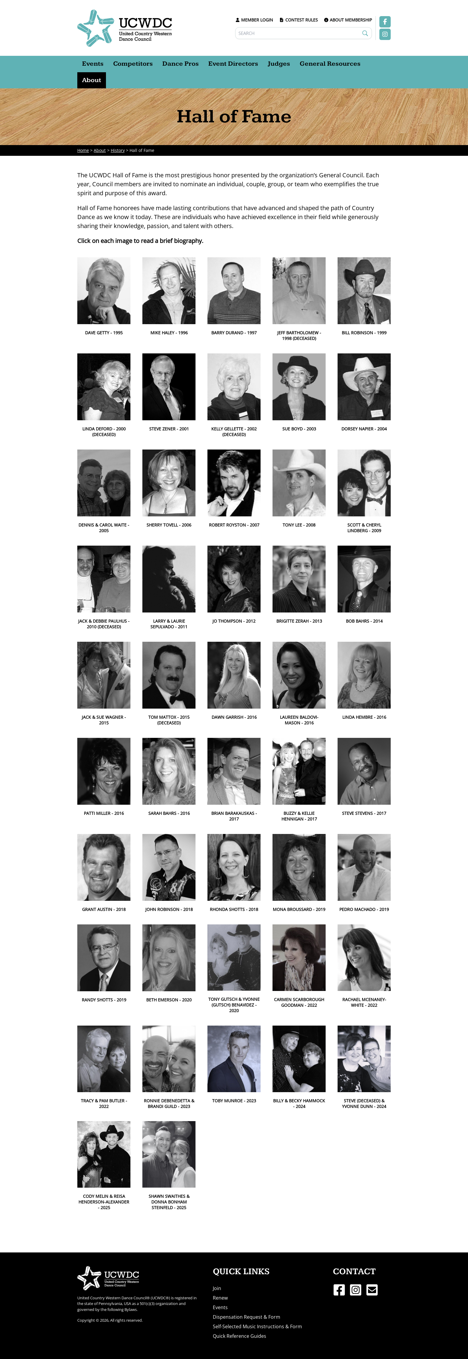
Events (220, 1307)
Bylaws (130, 1309)
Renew (220, 1298)
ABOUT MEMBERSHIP (348, 20)
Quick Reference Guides (239, 1336)
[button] (103, 296)
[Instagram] (355, 1289)
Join (217, 1288)
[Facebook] (339, 1289)
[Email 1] (372, 1289)
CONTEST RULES (298, 20)
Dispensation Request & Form (246, 1317)
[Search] (303, 33)
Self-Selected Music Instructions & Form (257, 1326)
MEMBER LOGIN (254, 20)
